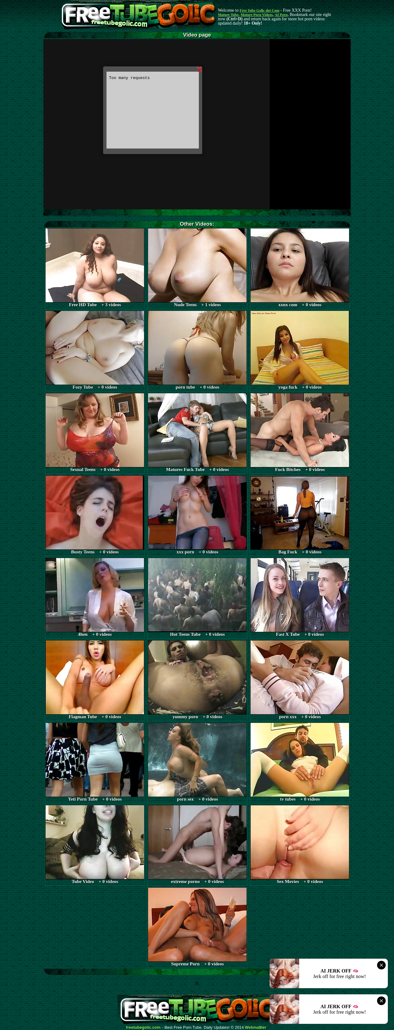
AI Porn (281, 15)
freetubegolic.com (143, 1027)
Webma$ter (256, 1027)
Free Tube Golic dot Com (259, 10)
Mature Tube (228, 15)
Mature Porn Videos (257, 15)
